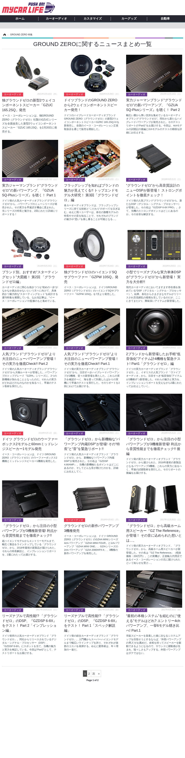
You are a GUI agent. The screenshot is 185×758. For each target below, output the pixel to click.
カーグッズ (129, 18)
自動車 (165, 18)
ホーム (20, 18)
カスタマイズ (93, 18)
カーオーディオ (56, 18)
